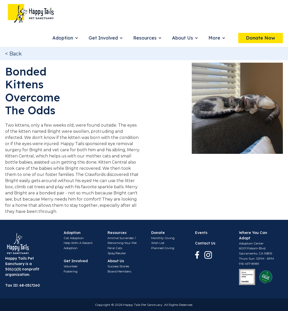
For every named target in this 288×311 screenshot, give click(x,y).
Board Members (119, 271)
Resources (145, 38)
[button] (65, 38)
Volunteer (71, 266)
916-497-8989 (249, 264)
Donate (158, 232)
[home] (30, 13)
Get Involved (103, 38)
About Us (182, 38)
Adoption (62, 38)
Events (201, 232)
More (214, 38)
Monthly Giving (163, 238)
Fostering (71, 271)
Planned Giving (162, 248)
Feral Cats (115, 248)
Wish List (158, 243)
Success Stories (118, 266)
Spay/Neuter (117, 253)
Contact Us (205, 243)
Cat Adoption (74, 238)
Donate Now (260, 38)
